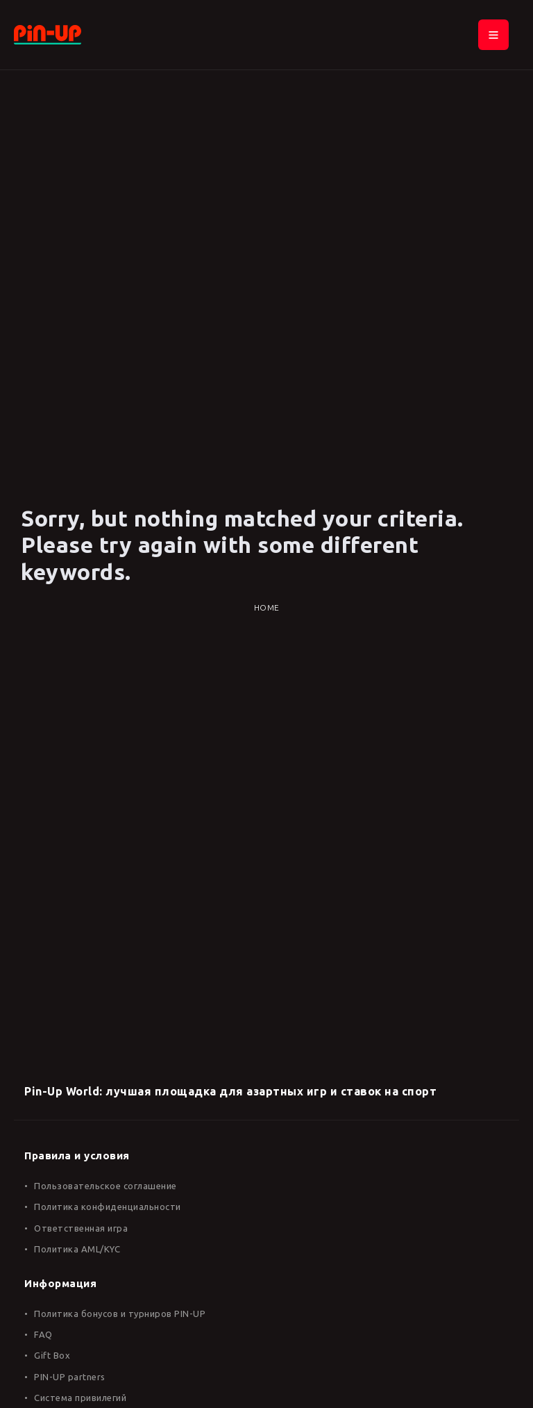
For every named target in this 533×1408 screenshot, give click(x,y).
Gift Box (52, 1355)
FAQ (43, 1334)
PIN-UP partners (69, 1377)
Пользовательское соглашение (105, 1186)
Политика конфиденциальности (107, 1206)
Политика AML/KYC (77, 1249)
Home (267, 607)
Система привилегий (80, 1397)
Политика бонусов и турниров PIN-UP (119, 1313)
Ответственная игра (81, 1228)
